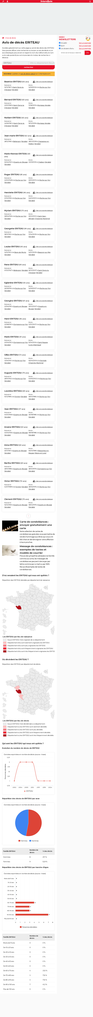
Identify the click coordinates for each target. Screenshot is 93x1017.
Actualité (63, 43)
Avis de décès (11, 38)
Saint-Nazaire (43, 342)
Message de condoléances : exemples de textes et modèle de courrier (36, 549)
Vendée (15, 90)
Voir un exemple (85, 43)
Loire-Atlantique (35, 345)
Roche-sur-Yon (45, 87)
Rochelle (43, 361)
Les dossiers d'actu (66, 48)
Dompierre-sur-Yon (21, 324)
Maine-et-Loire (40, 453)
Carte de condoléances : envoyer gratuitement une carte (36, 525)
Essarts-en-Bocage (21, 162)
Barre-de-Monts (20, 252)
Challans (41, 162)
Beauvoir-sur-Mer (44, 252)
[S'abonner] (75, 53)
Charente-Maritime (42, 219)
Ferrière (17, 397)
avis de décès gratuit (28, 74)
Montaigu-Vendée (43, 105)
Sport (62, 46)
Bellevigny (17, 141)
